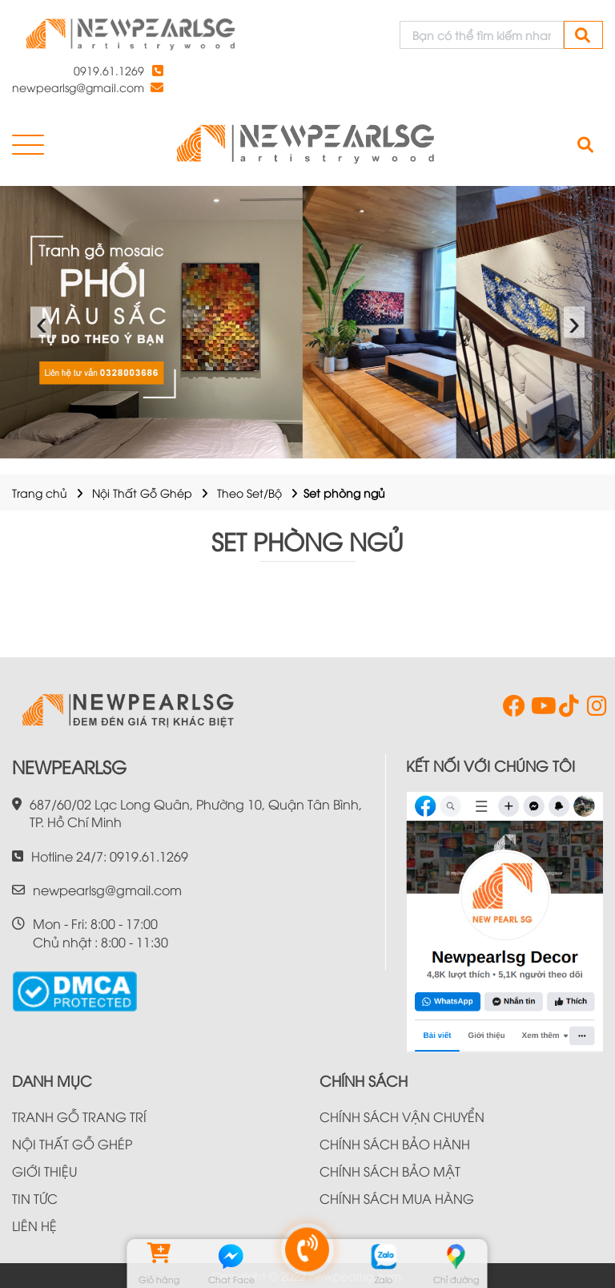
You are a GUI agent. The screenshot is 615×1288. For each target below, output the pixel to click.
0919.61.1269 (109, 70)
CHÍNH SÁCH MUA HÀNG (397, 1198)
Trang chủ (39, 492)
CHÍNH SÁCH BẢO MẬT (390, 1171)
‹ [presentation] (41, 322)
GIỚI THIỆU (44, 1171)
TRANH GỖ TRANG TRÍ (79, 1116)
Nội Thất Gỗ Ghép (142, 492)
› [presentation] (575, 322)
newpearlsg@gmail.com (78, 87)
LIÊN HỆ (34, 1225)
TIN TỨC (35, 1198)
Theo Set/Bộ (249, 492)
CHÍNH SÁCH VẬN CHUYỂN (402, 1116)
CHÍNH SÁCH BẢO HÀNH (395, 1144)
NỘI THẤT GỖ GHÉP (72, 1144)
